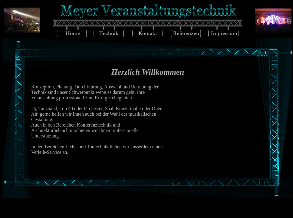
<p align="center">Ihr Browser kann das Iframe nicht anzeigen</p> (148, 118)
